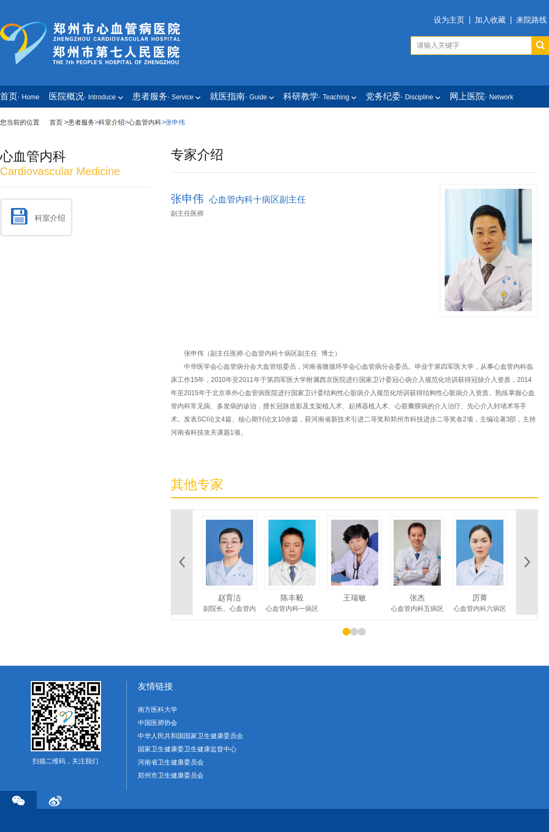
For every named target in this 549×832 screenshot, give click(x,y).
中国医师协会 (157, 723)
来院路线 (531, 19)
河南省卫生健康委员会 (171, 762)
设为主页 (449, 19)
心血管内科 (144, 122)
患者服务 (81, 122)
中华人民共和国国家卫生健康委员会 (190, 736)
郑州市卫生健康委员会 (171, 775)
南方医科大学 (157, 709)
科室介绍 (111, 122)
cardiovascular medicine (60, 171)
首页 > (58, 122)
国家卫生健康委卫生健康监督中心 (187, 749)
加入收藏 (490, 19)
